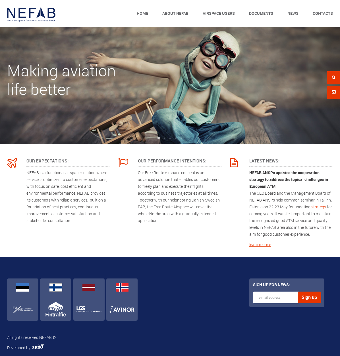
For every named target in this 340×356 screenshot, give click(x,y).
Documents (261, 13)
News (292, 13)
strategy (318, 206)
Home (142, 13)
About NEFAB (175, 13)
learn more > (260, 244)
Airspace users (219, 13)
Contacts (323, 13)
